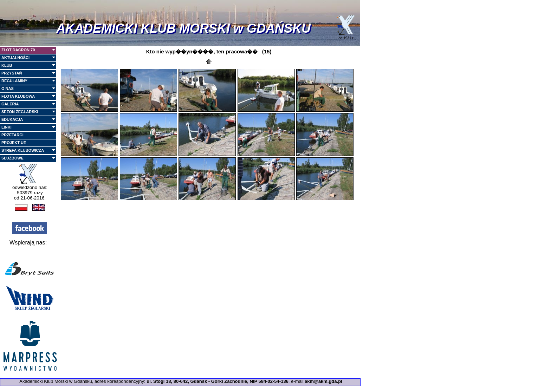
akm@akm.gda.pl (323, 381)
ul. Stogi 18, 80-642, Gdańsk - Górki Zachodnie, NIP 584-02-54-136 (218, 381)
